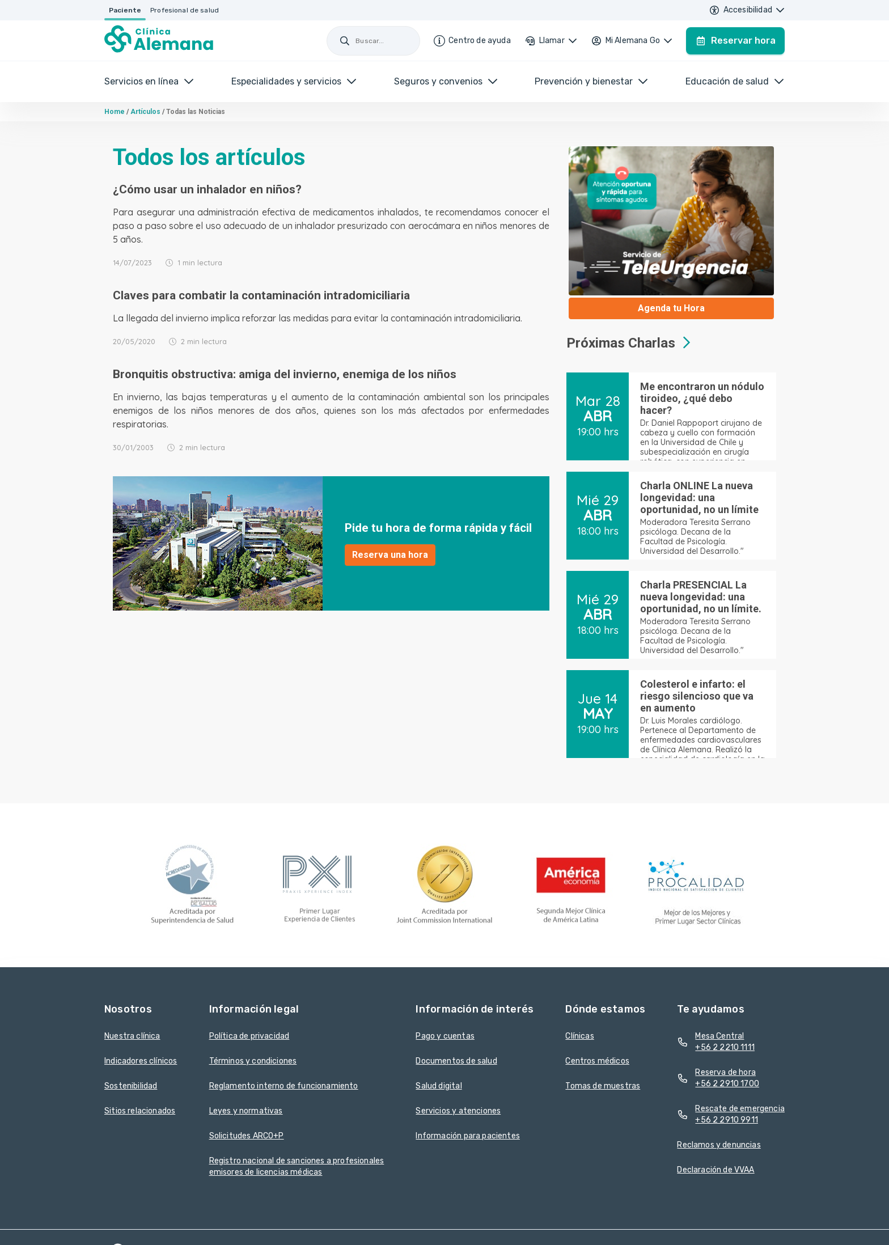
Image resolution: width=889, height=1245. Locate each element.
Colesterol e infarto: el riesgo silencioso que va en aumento (696, 696)
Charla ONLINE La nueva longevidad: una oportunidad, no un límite (699, 497)
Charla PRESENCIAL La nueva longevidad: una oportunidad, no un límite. (700, 597)
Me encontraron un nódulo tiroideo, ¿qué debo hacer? (702, 398)
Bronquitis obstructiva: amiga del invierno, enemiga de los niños (284, 374)
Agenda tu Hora (671, 308)
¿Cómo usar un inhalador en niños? (207, 189)
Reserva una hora (390, 554)
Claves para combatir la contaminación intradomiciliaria (261, 295)
